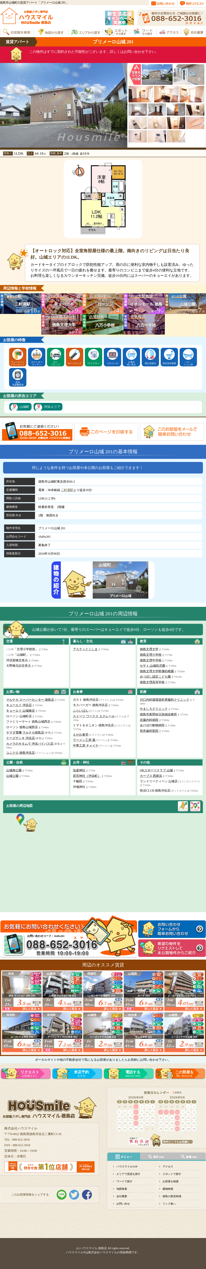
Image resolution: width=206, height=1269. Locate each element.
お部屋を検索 (171, 1181)
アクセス (168, 1166)
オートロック (74, 363)
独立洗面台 (150, 363)
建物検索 (168, 1188)
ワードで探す (124, 1181)
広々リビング (55, 363)
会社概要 (121, 1196)
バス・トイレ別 (188, 363)
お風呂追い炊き (131, 363)
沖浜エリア (52, 406)
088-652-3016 (132, 1073)
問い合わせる (184, 1073)
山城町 (24, 406)
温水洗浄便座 (169, 363)
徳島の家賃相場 (172, 1196)
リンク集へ (169, 1203)
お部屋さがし (29, 1073)
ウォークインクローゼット (18, 363)
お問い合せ (123, 1203)
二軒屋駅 (67, 490)
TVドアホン (94, 363)
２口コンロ (112, 363)
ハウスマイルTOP (126, 1166)
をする (81, 1073)
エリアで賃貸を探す (128, 1173)
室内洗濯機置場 (17, 383)
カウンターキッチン (36, 363)
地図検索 (121, 1188)
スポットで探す (172, 1173)
